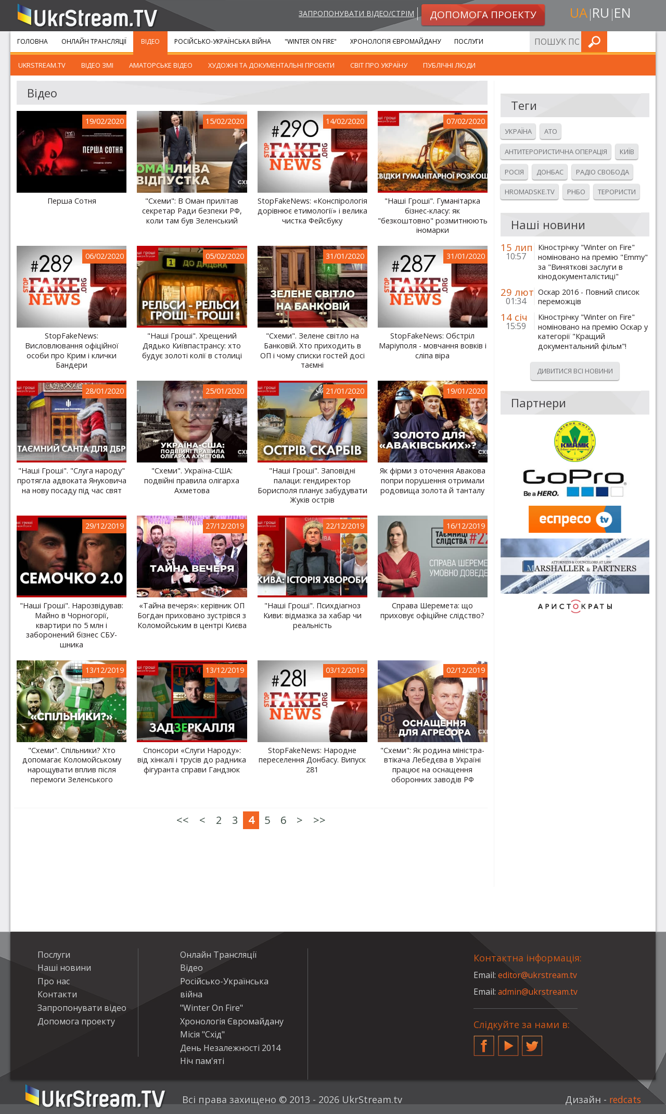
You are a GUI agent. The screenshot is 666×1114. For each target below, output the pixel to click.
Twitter (532, 1041)
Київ (627, 151)
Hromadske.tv (530, 191)
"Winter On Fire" (311, 41)
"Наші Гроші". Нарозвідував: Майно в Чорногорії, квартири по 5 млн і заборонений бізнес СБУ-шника (71, 625)
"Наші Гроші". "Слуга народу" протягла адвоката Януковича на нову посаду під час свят (71, 480)
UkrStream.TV (42, 65)
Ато (550, 131)
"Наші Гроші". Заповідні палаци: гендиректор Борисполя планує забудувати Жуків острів (312, 485)
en (623, 13)
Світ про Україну (378, 65)
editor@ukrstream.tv (538, 975)
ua (577, 13)
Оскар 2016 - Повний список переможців (588, 297)
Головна (32, 41)
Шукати (645, 41)
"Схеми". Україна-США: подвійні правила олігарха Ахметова (191, 480)
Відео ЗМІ (97, 65)
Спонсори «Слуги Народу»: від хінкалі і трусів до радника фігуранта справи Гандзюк (191, 760)
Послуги (468, 41)
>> (319, 820)
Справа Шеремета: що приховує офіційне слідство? (432, 610)
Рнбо (576, 191)
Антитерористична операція (556, 151)
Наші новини (64, 967)
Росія (514, 172)
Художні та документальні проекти (271, 65)
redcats (624, 1099)
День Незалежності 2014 (230, 1048)
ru (600, 13)
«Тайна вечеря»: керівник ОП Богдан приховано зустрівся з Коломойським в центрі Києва (192, 615)
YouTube (508, 1041)
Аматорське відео (161, 65)
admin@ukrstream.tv (538, 991)
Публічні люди (449, 65)
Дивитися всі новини (575, 370)
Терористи (617, 191)
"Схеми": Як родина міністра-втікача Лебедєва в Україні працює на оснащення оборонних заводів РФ (432, 765)
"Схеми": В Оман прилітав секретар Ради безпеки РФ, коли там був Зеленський (192, 210)
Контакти (57, 994)
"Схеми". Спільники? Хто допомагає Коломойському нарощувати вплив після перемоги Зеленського (71, 765)
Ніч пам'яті (202, 1061)
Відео (150, 41)
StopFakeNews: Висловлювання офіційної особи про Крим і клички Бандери (72, 350)
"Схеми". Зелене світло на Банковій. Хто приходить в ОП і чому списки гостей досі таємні (312, 350)
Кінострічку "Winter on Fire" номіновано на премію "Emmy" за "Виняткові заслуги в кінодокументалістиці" (593, 262)
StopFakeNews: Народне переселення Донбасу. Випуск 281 (312, 760)
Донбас (549, 172)
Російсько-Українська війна (222, 41)
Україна (518, 131)
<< (182, 820)
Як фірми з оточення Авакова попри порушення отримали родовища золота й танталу (432, 480)
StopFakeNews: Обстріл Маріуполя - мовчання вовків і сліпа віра (432, 345)
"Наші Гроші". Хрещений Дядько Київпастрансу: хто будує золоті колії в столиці (192, 345)
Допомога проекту (76, 1021)
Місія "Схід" (202, 1034)
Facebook (483, 1041)
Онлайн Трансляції (93, 41)
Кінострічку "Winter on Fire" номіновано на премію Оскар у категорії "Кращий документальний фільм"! (593, 331)
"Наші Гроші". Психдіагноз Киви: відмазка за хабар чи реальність (312, 615)
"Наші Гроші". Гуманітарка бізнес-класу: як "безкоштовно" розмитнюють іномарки (433, 215)
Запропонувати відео (81, 1007)
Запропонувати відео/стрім (355, 14)
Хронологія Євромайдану (395, 41)
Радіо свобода (602, 172)
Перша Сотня (71, 201)
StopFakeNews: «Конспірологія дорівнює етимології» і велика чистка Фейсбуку (312, 210)
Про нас (53, 981)
